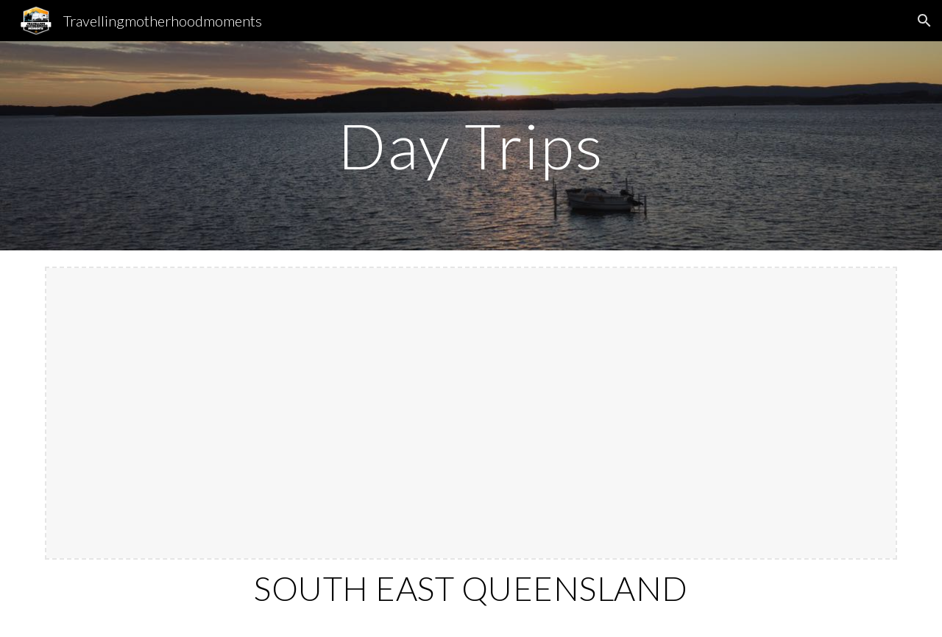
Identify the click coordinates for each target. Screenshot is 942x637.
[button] (924, 20)
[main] (471, 145)
